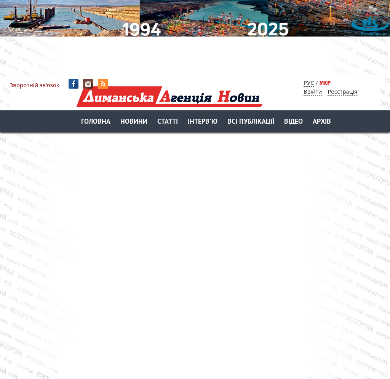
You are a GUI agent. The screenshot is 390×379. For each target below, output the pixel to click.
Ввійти (313, 91)
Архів (322, 122)
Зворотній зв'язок (34, 85)
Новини (133, 122)
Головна (95, 122)
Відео (293, 122)
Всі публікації (250, 122)
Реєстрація (342, 91)
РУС (309, 82)
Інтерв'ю (202, 122)
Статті (167, 122)
